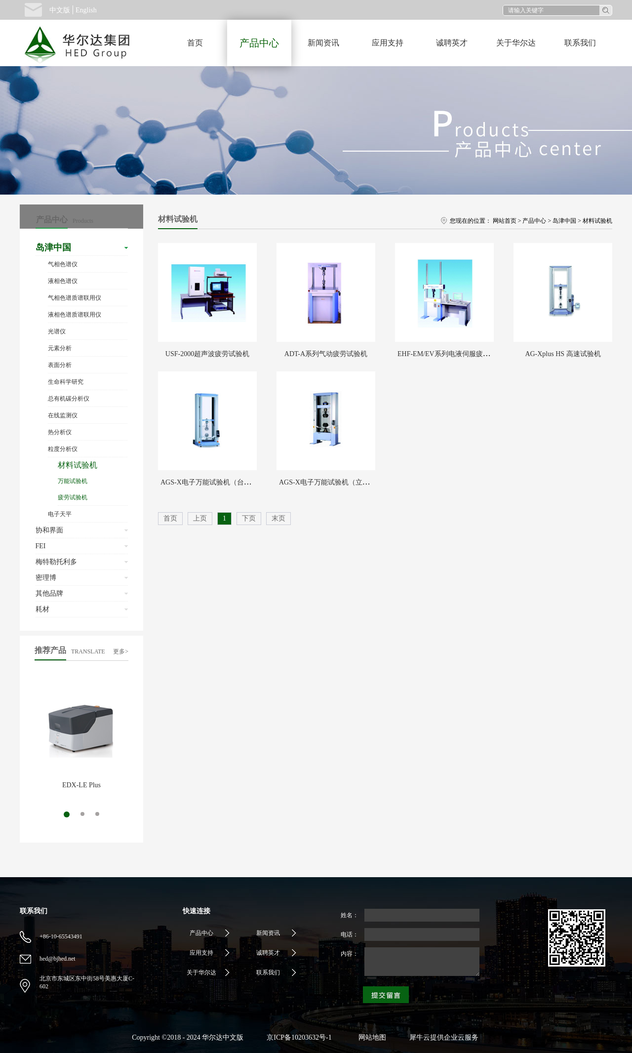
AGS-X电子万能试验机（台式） (209, 482)
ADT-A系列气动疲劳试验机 (325, 354)
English (86, 10)
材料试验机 (597, 220)
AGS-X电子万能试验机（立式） (327, 482)
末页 (278, 518)
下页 (249, 518)
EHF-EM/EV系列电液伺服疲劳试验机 (454, 354)
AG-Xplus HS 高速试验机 (562, 354)
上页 (200, 518)
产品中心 (534, 220)
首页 (195, 43)
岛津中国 (564, 220)
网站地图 (370, 1037)
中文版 (59, 10)
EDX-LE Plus (81, 785)
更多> (120, 651)
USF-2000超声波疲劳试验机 (207, 354)
